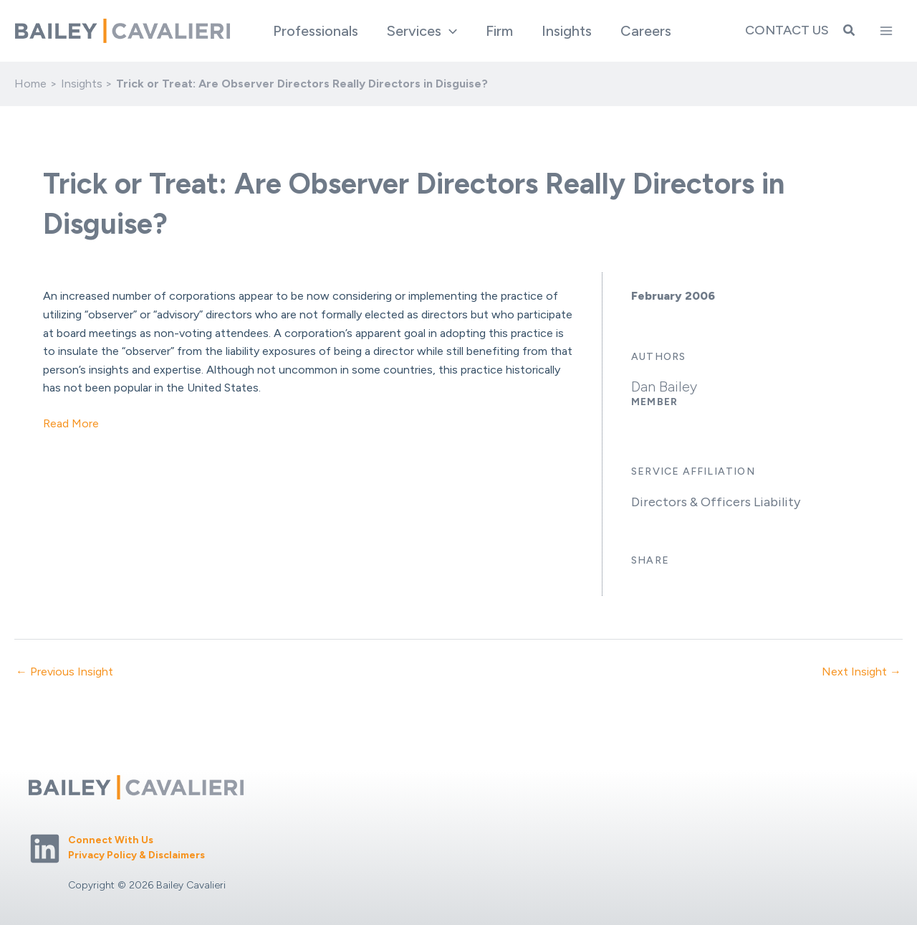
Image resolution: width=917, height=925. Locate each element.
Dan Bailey (664, 386)
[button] (422, 31)
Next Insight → (861, 672)
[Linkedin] (45, 849)
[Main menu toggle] (886, 31)
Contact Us (787, 30)
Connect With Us (110, 840)
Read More (71, 423)
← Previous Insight (64, 672)
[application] (449, 31)
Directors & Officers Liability (715, 502)
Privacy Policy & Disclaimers (136, 855)
